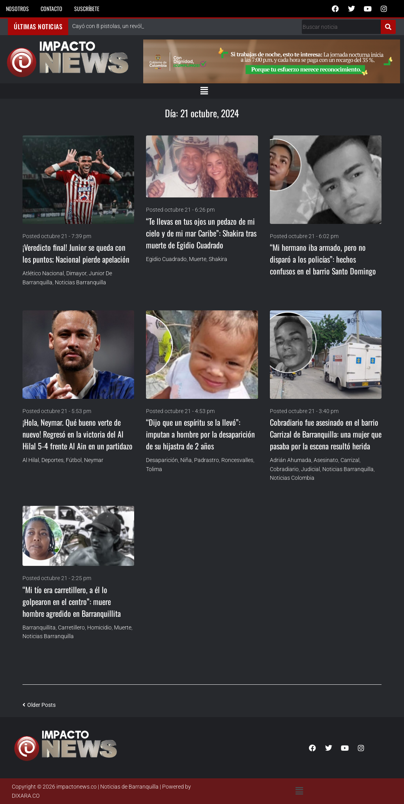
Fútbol (74, 460)
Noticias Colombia (292, 478)
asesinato (326, 460)
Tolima (154, 469)
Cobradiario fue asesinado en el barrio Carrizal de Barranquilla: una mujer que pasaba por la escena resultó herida (326, 434)
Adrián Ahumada (290, 460)
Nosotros (17, 8)
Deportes (52, 460)
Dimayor (76, 273)
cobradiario (284, 469)
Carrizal (349, 460)
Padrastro (206, 460)
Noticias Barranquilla (80, 282)
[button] (204, 90)
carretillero (71, 627)
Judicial (310, 469)
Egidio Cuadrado (166, 259)
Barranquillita (39, 627)
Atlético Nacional (43, 273)
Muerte (197, 259)
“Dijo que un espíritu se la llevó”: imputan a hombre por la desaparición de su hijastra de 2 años (200, 434)
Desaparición (162, 460)
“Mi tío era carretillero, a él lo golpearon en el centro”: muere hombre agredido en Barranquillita (71, 601)
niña (186, 460)
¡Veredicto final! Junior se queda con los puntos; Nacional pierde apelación (75, 253)
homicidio (99, 627)
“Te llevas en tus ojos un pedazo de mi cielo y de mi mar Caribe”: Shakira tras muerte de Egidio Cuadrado (201, 233)
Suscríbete (86, 8)
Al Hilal (30, 460)
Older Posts (39, 705)
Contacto (51, 8)
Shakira (218, 259)
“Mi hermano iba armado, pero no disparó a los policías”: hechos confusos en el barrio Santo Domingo (323, 259)
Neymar (93, 460)
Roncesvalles (237, 460)
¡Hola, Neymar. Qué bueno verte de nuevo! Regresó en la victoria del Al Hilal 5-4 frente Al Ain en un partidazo (77, 434)
